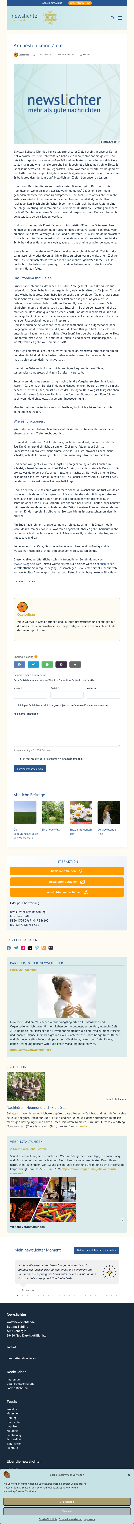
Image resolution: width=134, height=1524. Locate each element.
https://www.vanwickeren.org (30, 1049)
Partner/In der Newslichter (36, 963)
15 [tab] (90, 1295)
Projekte (12, 1409)
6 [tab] (43, 1295)
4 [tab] (33, 1295)
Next (122, 1274)
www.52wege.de (24, 564)
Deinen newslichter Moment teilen (96, 1250)
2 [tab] (22, 1295)
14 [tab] (85, 1295)
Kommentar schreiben (27, 714)
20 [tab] (116, 1295)
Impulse (12, 1426)
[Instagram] (23, 948)
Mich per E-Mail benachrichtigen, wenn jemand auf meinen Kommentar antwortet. (61, 705)
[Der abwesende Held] (109, 812)
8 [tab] (54, 1295)
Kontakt (11, 1347)
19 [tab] (111, 1295)
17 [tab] (101, 1295)
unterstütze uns (80, 3)
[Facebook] (19, 664)
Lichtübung (14, 1435)
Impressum (89, 1519)
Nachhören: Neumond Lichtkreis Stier (37, 1107)
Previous (12, 1274)
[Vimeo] (37, 948)
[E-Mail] (61, 664)
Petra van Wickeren (24, 969)
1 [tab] (17, 1295)
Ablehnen (67, 1511)
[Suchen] (112, 18)
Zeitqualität (14, 1439)
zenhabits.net (105, 564)
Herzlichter (14, 1422)
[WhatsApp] (47, 664)
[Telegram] (33, 664)
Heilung (12, 1418)
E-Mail (54, 688)
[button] (129, 1475)
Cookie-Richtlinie (48, 1519)
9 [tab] (59, 1295)
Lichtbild (12, 1448)
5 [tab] (38, 1295)
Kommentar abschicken (30, 768)
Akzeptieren (67, 1501)
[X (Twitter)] (30, 948)
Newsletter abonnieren (21, 1358)
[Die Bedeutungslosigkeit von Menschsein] (25, 812)
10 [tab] (64, 1295)
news (19, 581)
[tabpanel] (67, 1274)
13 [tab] (80, 1295)
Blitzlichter (14, 1444)
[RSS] (44, 948)
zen (32, 581)
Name (18, 688)
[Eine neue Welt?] (53, 812)
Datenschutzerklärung (70, 1519)
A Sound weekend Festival (28, 1149)
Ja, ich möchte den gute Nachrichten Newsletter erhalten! (48, 758)
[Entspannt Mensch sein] (81, 812)
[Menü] (120, 18)
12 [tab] (75, 1295)
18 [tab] (106, 1295)
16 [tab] (96, 1295)
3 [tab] (27, 1295)
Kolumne (87, 54)
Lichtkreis (16, 1067)
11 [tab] (69, 1295)
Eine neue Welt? (51, 829)
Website (91, 688)
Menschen (13, 1413)
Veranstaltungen (26, 1142)
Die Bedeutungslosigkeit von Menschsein (26, 834)
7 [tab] (48, 1295)
